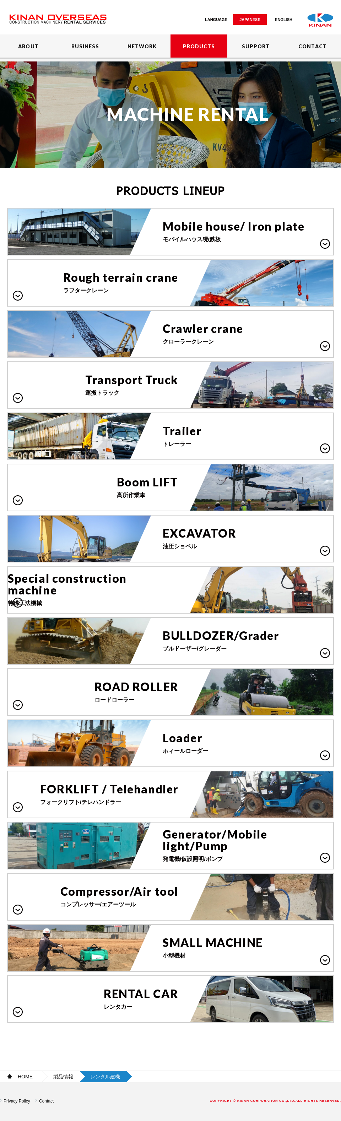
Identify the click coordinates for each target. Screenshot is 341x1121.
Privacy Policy (17, 1101)
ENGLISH (283, 19)
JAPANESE (249, 19)
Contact (46, 1101)
